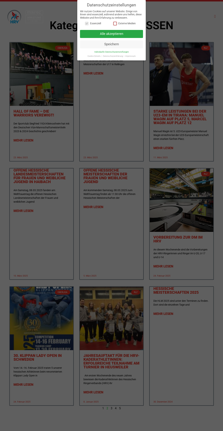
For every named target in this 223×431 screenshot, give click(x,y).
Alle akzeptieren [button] (111, 32)
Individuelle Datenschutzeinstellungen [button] (111, 50)
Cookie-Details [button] (94, 54)
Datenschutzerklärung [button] (113, 54)
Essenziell (93, 22)
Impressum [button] (130, 54)
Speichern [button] (111, 42)
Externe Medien (124, 22)
